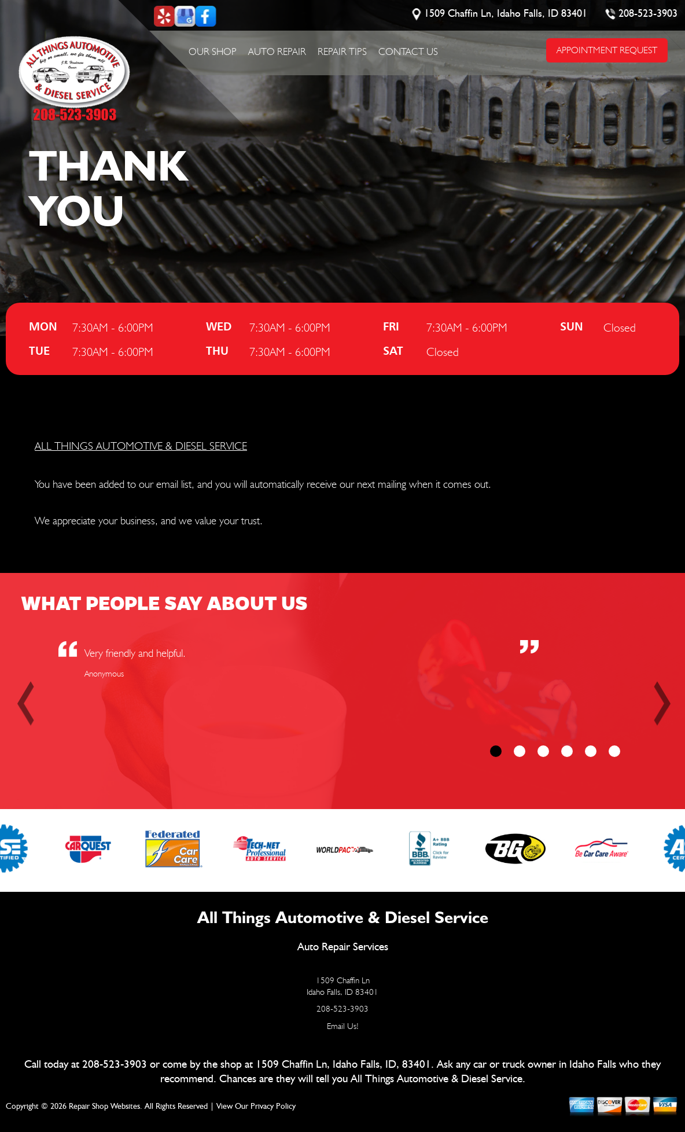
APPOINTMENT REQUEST (607, 50)
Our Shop (213, 51)
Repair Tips (342, 51)
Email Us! (343, 1026)
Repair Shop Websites (104, 1106)
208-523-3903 (647, 14)
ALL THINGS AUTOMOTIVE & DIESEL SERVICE (141, 445)
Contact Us (408, 51)
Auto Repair (277, 51)
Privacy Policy (273, 1106)
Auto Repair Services (342, 947)
